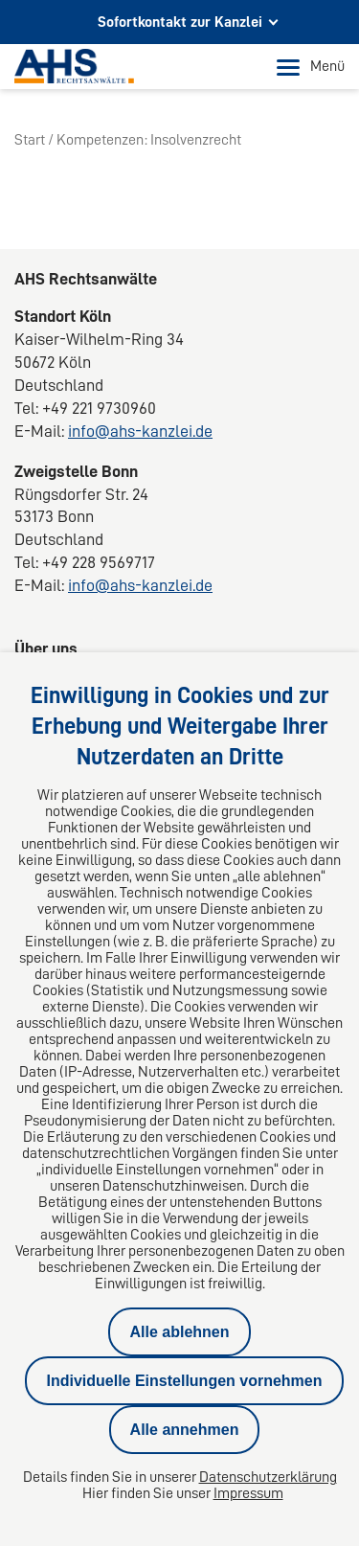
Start (29, 140)
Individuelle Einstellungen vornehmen (184, 1381)
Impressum (248, 1493)
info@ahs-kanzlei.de (140, 431)
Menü (311, 67)
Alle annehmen (184, 1429)
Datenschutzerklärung (268, 1477)
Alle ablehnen (179, 1332)
